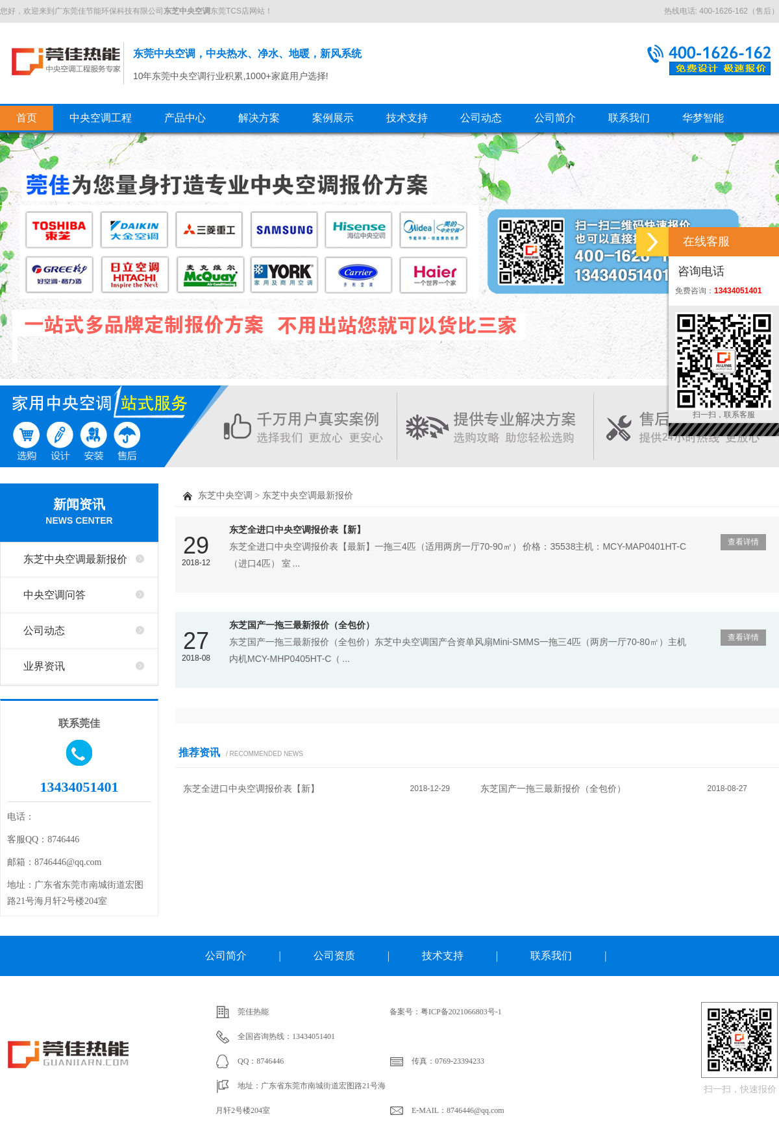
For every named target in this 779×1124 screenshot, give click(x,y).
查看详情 (743, 541)
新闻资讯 (79, 512)
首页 (26, 117)
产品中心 (185, 117)
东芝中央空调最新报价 (75, 559)
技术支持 (407, 117)
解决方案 (259, 117)
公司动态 (481, 117)
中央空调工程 (100, 117)
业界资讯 (44, 666)
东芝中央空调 (225, 495)
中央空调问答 (54, 594)
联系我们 (629, 117)
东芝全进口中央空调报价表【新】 (297, 529)
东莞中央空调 (65, 61)
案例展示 (333, 117)
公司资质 (334, 955)
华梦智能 (703, 117)
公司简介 (555, 117)
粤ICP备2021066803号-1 (461, 1011)
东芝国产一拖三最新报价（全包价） (302, 625)
